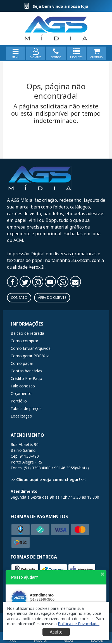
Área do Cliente (52, 297)
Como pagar (22, 363)
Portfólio (19, 401)
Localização (21, 416)
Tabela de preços (26, 408)
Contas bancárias (26, 370)
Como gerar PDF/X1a (30, 355)
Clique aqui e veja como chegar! (48, 479)
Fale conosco (23, 386)
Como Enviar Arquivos (31, 348)
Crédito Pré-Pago (26, 378)
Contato (19, 297)
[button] (78, 623)
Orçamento (21, 393)
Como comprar (24, 340)
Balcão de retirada (27, 333)
